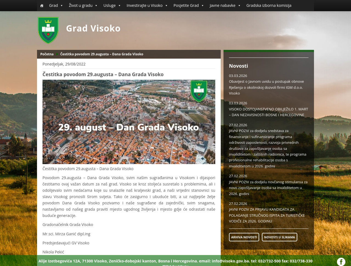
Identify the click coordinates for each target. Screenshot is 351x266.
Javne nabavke (225, 5)
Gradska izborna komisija (269, 5)
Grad (56, 5)
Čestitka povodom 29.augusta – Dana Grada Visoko (101, 54)
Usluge (112, 5)
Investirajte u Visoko (147, 5)
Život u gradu (83, 5)
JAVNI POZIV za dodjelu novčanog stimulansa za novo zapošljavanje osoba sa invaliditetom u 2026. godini (268, 187)
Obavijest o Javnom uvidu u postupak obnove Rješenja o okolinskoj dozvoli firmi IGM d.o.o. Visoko (266, 87)
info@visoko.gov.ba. (231, 261)
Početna (47, 54)
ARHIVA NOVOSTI (244, 237)
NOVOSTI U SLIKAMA (279, 237)
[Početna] (41, 5)
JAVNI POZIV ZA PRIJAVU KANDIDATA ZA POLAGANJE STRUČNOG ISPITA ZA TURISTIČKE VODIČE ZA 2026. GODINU (267, 215)
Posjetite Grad (189, 5)
